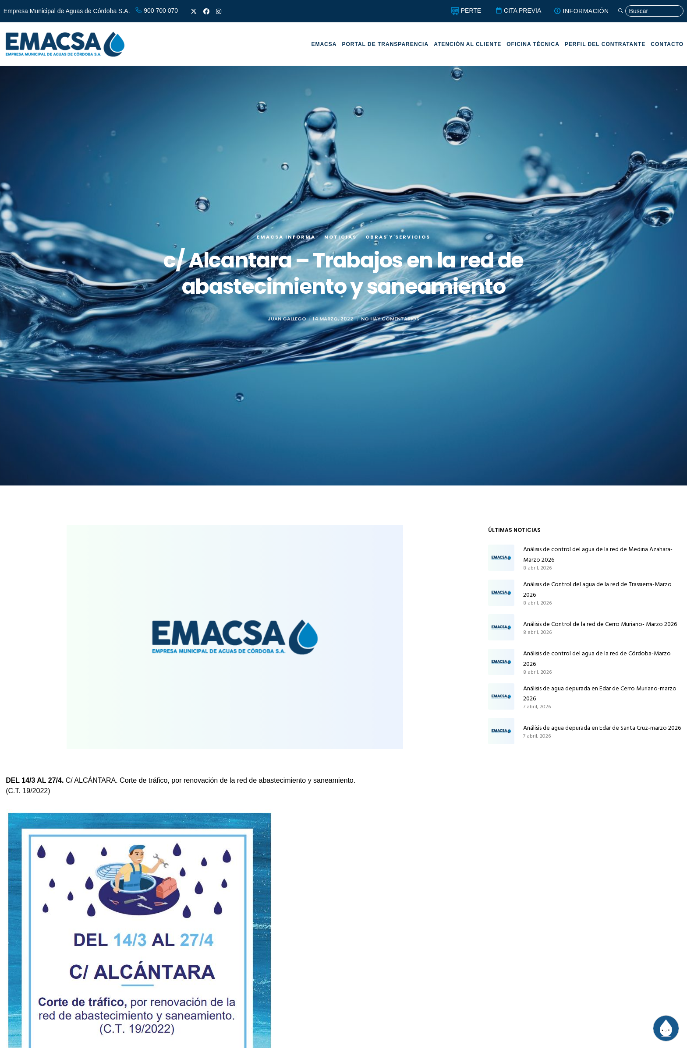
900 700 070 (156, 10)
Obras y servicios (397, 236)
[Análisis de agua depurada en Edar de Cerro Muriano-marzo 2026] (501, 696)
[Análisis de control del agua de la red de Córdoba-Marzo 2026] (501, 661)
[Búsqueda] (650, 11)
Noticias (340, 236)
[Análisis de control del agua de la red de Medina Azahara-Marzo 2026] (501, 557)
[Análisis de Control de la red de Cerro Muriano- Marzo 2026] (501, 627)
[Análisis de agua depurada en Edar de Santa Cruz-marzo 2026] (501, 731)
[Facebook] (206, 11)
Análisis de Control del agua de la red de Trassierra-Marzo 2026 (597, 589)
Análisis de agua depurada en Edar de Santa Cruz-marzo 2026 (602, 728)
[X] (194, 11)
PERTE (466, 10)
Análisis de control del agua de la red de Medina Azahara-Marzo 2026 (598, 554)
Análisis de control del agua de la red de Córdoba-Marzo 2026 (597, 658)
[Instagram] (218, 11)
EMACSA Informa (286, 236)
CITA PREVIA (518, 10)
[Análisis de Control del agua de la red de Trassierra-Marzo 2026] (501, 592)
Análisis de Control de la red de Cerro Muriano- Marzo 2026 (600, 624)
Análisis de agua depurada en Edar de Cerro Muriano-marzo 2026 (599, 693)
